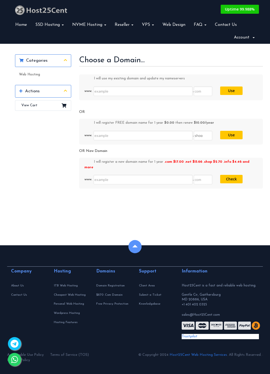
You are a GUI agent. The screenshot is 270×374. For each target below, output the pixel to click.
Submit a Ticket (150, 294)
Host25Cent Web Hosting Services (198, 355)
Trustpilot (189, 336)
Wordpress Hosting (67, 313)
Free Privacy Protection (112, 303)
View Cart (43, 105)
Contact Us (226, 25)
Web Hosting (29, 74)
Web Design (173, 25)
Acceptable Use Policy (25, 355)
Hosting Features (66, 322)
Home (21, 25)
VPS (148, 25)
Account (244, 37)
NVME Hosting (89, 25)
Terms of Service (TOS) (69, 355)
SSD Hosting (49, 25)
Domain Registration (110, 285)
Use (231, 90)
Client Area (147, 285)
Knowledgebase (149, 303)
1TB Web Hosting (66, 285)
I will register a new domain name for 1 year (166, 164)
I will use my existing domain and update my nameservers (134, 79)
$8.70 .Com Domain (109, 294)
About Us (17, 285)
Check (231, 178)
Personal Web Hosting (69, 303)
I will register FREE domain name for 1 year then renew (149, 123)
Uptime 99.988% (240, 9)
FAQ (200, 25)
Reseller (124, 25)
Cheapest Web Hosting (70, 294)
